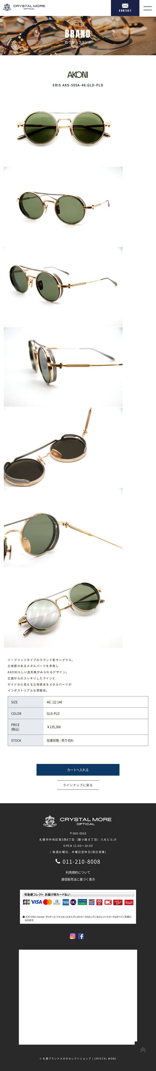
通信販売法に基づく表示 (78, 879)
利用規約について (78, 872)
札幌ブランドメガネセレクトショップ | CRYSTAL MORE (79, 1058)
